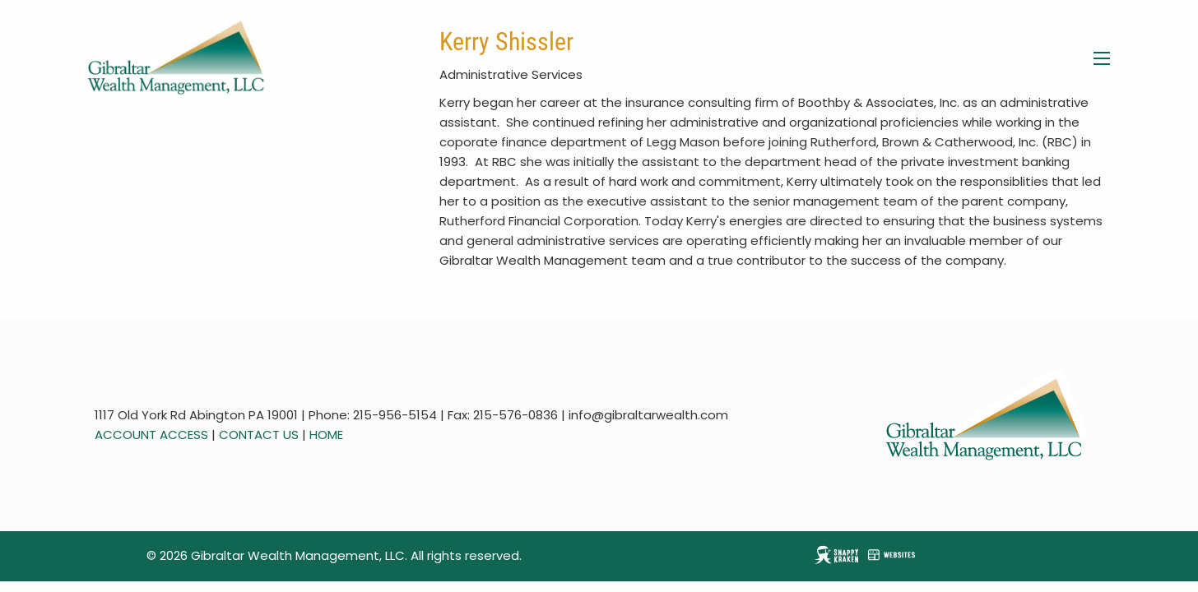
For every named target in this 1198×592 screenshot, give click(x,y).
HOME (326, 434)
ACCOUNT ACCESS (151, 434)
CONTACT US (259, 434)
